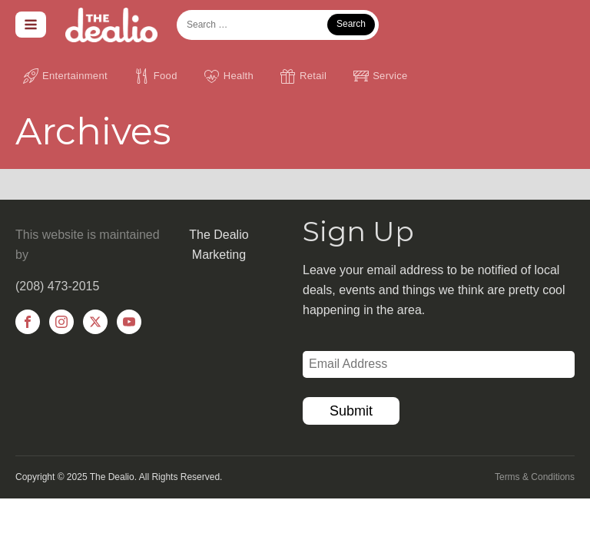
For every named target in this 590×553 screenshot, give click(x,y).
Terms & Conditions (535, 477)
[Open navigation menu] (30, 25)
